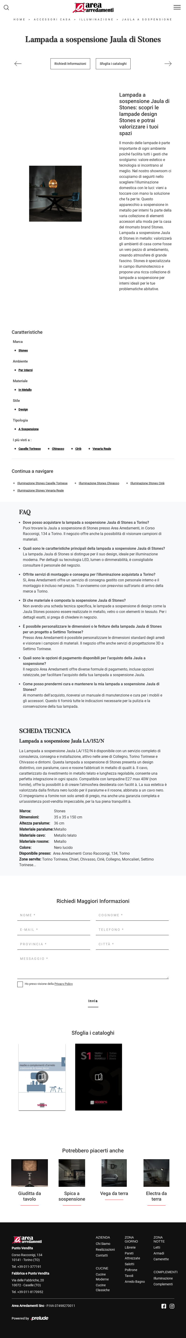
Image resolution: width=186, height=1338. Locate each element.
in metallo (25, 390)
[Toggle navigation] (177, 7)
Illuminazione (96, 19)
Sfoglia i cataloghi (113, 64)
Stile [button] (16, 401)
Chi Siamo (103, 1244)
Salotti (129, 1264)
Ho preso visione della (49, 984)
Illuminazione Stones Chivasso (99, 483)
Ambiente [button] (20, 361)
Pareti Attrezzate (132, 1255)
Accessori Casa (52, 19)
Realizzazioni (105, 1249)
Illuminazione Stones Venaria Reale (40, 490)
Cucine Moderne (102, 1276)
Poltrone (131, 1270)
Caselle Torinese (29, 449)
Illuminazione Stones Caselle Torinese (42, 483)
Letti (157, 1247)
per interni (25, 370)
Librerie (130, 1247)
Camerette (161, 1259)
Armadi (159, 1253)
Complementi (163, 1284)
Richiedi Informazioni (70, 64)
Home (20, 19)
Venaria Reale (102, 449)
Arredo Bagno (135, 1281)
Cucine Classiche (103, 1287)
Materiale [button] (20, 381)
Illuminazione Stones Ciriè (147, 483)
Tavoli (129, 1276)
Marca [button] (18, 342)
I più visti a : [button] (22, 440)
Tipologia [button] (20, 420)
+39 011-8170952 (30, 1292)
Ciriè (78, 449)
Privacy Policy (63, 984)
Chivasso (58, 449)
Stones (23, 350)
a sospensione (28, 429)
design (23, 409)
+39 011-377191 (29, 1266)
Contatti (102, 1255)
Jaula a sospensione (147, 19)
